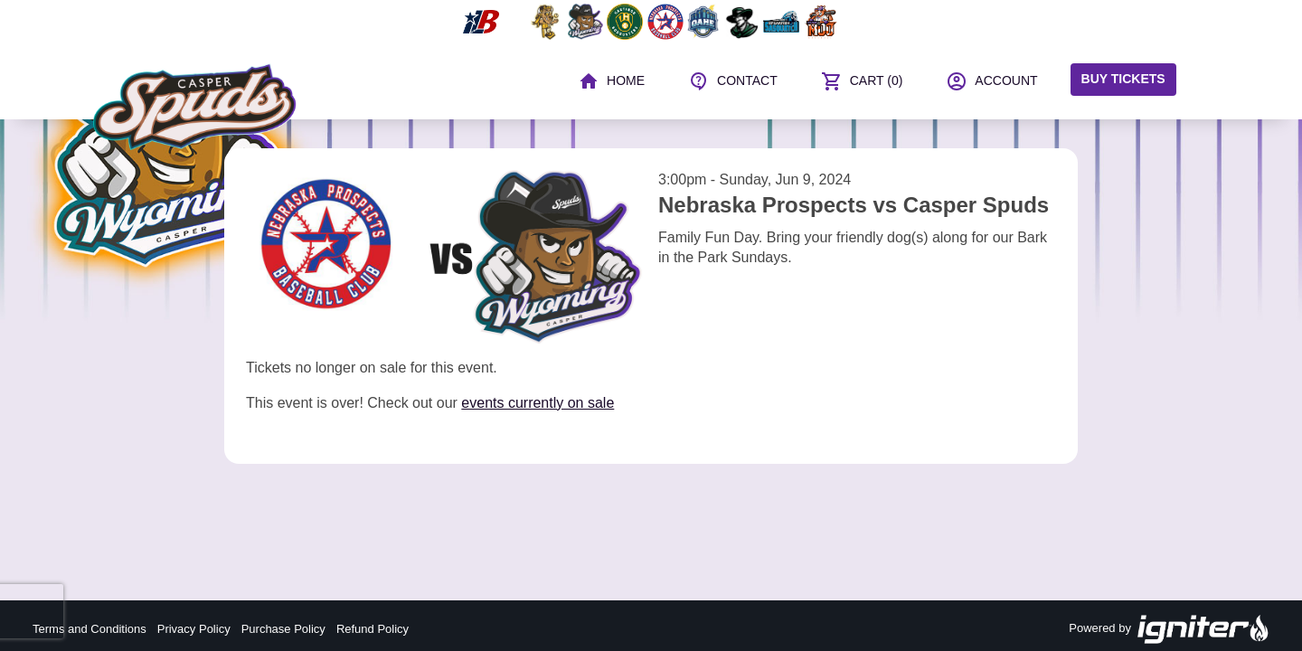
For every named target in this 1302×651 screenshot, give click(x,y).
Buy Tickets (1123, 78)
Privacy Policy (194, 629)
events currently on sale (537, 402)
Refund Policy (372, 629)
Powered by (1169, 629)
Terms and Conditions (89, 629)
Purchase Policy (283, 629)
